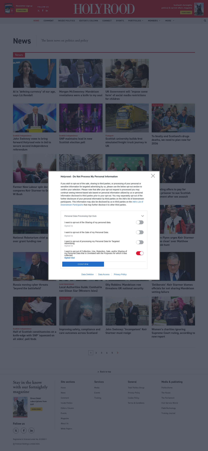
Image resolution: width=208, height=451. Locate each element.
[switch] (140, 222)
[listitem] (104, 215)
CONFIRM (83, 264)
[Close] (154, 177)
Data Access (103, 274)
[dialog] (104, 225)
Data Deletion (87, 274)
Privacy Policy (120, 274)
